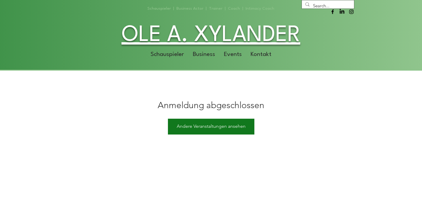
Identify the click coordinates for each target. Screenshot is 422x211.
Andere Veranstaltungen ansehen (211, 126)
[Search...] (327, 5)
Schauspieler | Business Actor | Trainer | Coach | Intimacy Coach (210, 8)
